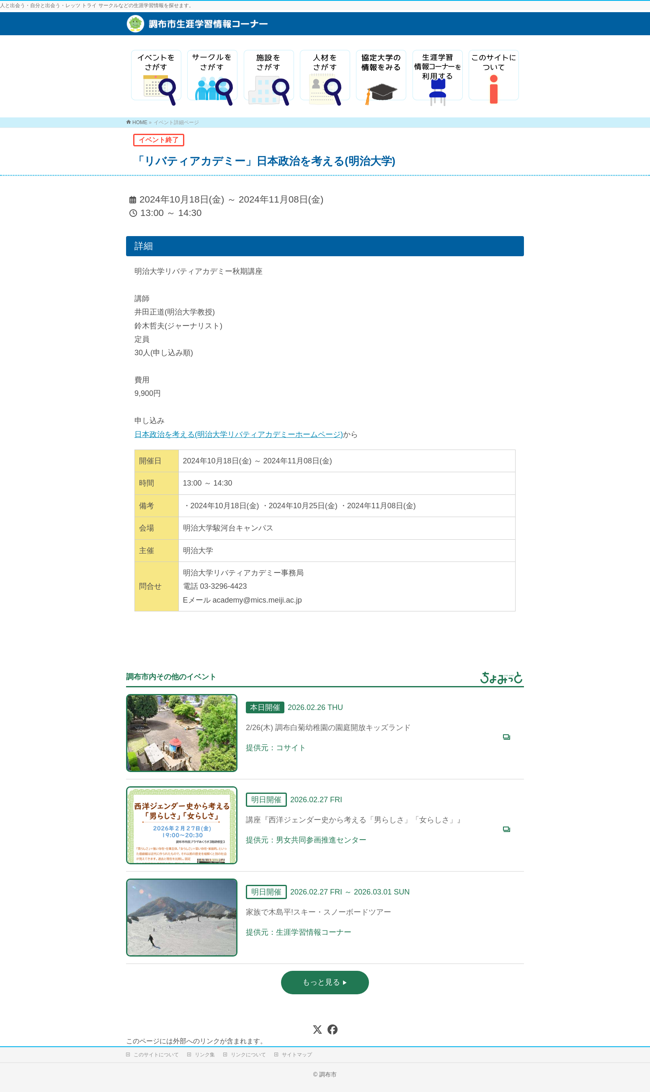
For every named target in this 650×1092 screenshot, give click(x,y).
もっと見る (322, 982)
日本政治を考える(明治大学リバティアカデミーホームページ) (238, 434)
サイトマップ (297, 1055)
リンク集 (205, 1055)
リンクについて (248, 1055)
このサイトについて (156, 1055)
